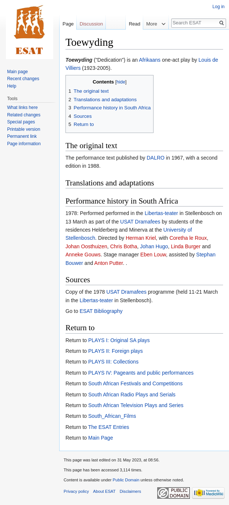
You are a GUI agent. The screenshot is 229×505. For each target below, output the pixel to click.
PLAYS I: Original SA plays (118, 340)
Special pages (21, 121)
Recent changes (23, 78)
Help (11, 86)
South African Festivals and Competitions (135, 383)
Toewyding (78, 60)
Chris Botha (123, 246)
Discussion (91, 24)
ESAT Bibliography (101, 311)
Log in (218, 6)
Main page (17, 71)
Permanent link (22, 136)
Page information (24, 143)
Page (68, 24)
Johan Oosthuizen (86, 246)
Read (128, 24)
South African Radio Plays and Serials (131, 394)
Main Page (100, 438)
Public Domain (125, 480)
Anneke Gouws (83, 254)
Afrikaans (149, 60)
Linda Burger (186, 246)
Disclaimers (130, 491)
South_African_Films (112, 416)
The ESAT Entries (108, 427)
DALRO (155, 158)
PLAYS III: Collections (113, 362)
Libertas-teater (161, 213)
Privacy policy (76, 491)
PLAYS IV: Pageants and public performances (140, 373)
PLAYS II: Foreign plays (115, 351)
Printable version (23, 129)
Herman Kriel (141, 238)
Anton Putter (108, 263)
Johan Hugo (154, 246)
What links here (22, 107)
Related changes (23, 114)
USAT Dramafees (140, 222)
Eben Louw (153, 254)
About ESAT (104, 491)
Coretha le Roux (188, 238)
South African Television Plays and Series (135, 405)
